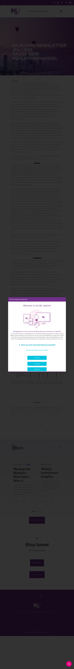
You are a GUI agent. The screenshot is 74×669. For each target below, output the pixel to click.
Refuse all (37, 369)
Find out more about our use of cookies (37, 350)
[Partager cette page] (69, 664)
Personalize (37, 364)
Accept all (37, 358)
